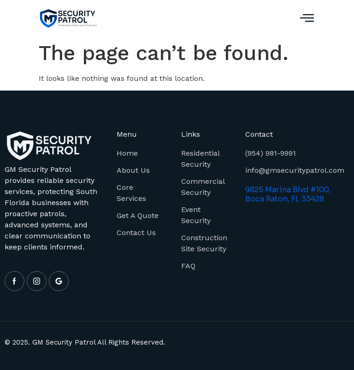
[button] (306, 18)
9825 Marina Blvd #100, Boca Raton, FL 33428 (288, 194)
